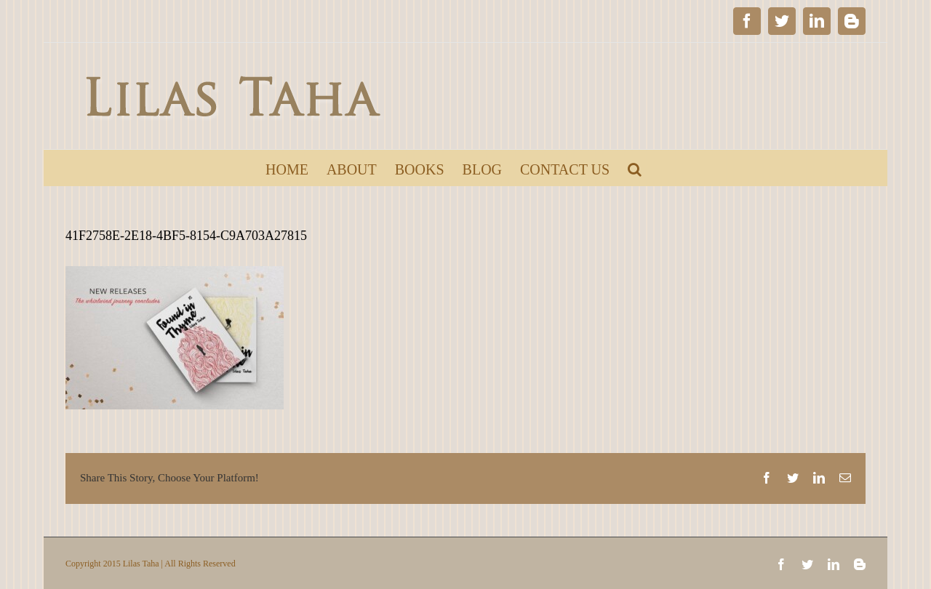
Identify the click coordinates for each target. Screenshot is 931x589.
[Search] (635, 168)
